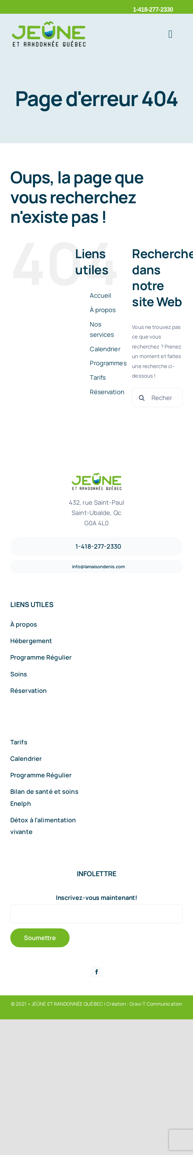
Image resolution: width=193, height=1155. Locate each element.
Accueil (100, 295)
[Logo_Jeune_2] (48, 23)
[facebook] (96, 971)
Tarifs (98, 377)
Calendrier (105, 349)
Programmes (108, 363)
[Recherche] (141, 397)
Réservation (107, 392)
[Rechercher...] (157, 397)
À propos (103, 310)
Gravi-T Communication (156, 1003)
